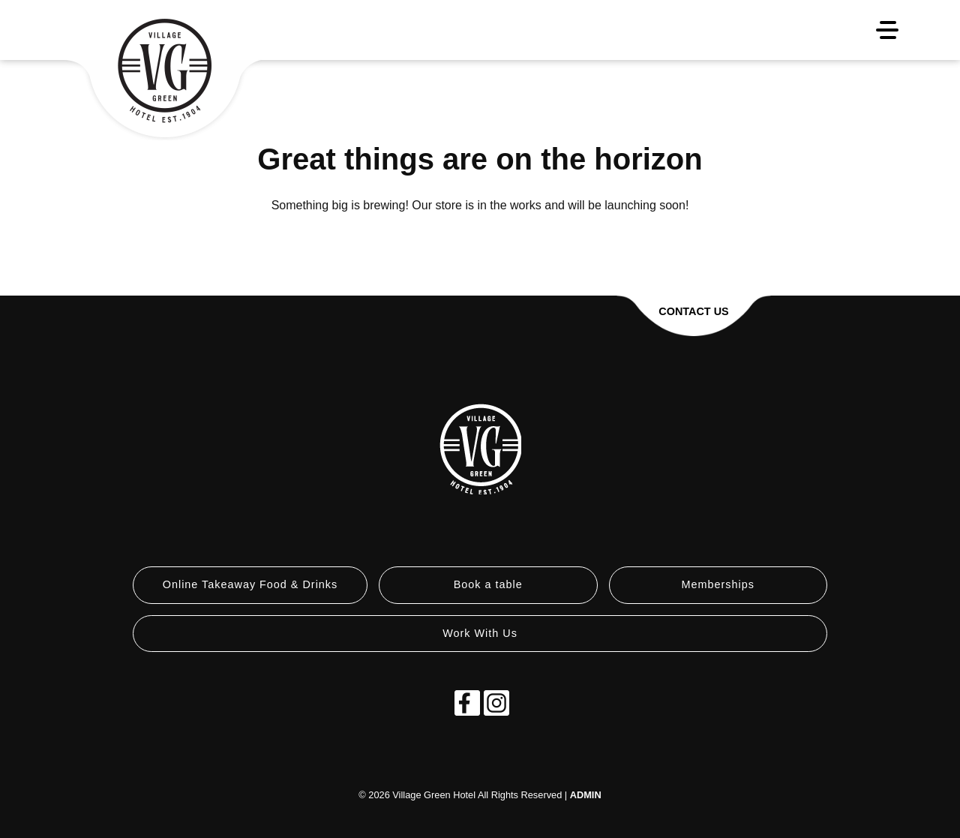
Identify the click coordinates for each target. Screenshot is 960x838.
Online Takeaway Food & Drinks (250, 584)
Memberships (718, 584)
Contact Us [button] (693, 311)
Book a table (488, 584)
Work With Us (480, 633)
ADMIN (586, 794)
